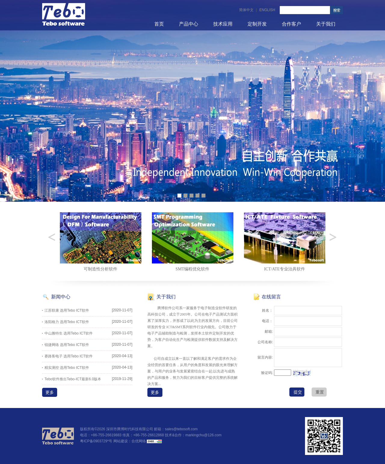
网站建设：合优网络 (129, 441)
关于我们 (325, 23)
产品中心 (188, 23)
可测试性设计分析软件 (100, 269)
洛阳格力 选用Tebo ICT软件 (67, 322)
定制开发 (257, 23)
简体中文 (246, 10)
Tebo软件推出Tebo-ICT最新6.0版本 (73, 379)
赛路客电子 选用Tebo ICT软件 (69, 356)
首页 (159, 23)
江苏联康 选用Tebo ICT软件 (67, 310)
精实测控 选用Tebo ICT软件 (67, 368)
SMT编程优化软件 (285, 269)
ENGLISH (267, 10)
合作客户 (291, 23)
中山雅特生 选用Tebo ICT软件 (69, 333)
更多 (49, 392)
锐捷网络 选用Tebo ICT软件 (67, 345)
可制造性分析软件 (192, 269)
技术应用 (223, 23)
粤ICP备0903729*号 (96, 441)
